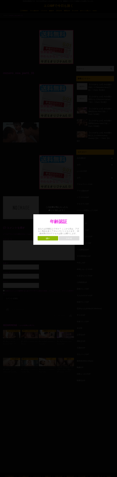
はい (48, 238)
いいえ (69, 238)
